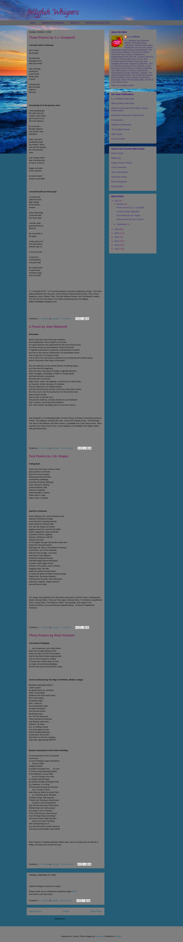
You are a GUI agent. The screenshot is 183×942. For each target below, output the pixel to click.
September (122, 224)
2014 (116, 241)
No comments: (67, 448)
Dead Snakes (117, 186)
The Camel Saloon (119, 172)
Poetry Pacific (117, 153)
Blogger (118, 936)
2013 (116, 245)
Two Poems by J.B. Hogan (48, 456)
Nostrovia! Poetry (119, 177)
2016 (116, 233)
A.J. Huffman (133, 37)
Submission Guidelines (53, 23)
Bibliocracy (116, 158)
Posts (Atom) (71, 919)
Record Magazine (119, 181)
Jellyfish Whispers (52, 13)
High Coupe (116, 134)
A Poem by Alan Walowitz (48, 326)
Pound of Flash (118, 139)
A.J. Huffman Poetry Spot (122, 99)
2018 (116, 229)
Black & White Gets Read (122, 103)
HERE (74, 891)
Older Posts (96, 911)
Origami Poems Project (121, 163)
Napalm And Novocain (121, 124)
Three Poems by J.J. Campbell (52, 37)
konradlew (99, 936)
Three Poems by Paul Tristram (52, 635)
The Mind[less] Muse (120, 129)
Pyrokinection (117, 120)
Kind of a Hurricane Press (97, 23)
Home (33, 23)
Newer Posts (35, 911)
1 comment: (66, 319)
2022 (116, 201)
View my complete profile (122, 85)
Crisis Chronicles (119, 167)
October (121, 204)
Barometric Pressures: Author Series (127, 115)
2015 (116, 237)
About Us (74, 23)
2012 (116, 249)
